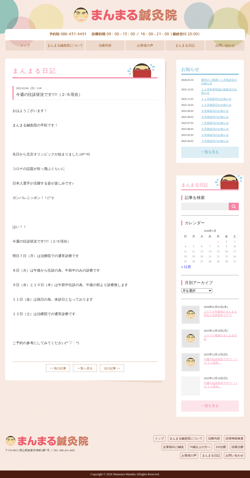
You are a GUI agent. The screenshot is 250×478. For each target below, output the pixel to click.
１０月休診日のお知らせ (216, 104)
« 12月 (186, 267)
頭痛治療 (238, 447)
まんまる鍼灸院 (125, 15)
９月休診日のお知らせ (215, 110)
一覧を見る (210, 152)
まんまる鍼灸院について (65, 45)
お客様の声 (145, 45)
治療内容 (105, 45)
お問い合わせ (225, 45)
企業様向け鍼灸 (173, 447)
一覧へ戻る (85, 368)
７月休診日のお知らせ (215, 122)
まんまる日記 (185, 45)
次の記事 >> (112, 368)
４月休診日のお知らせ (215, 140)
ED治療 (221, 447)
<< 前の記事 (58, 368)
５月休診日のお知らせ (215, 134)
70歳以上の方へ (200, 447)
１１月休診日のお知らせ (216, 98)
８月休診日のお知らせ (215, 116)
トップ (25, 45)
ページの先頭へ (121, 449)
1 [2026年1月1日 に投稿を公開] (218, 241)
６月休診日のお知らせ (215, 128)
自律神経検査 (235, 438)
